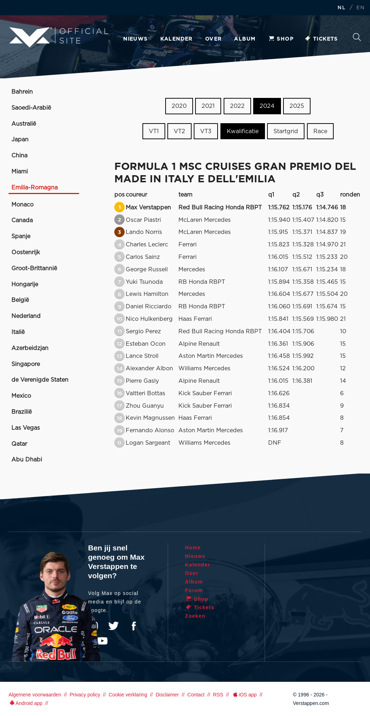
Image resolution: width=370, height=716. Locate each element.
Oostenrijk (25, 252)
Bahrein (22, 92)
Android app (25, 703)
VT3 (206, 131)
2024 (267, 106)
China (19, 155)
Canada (22, 220)
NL (341, 8)
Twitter (113, 626)
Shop (280, 39)
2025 (297, 106)
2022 (237, 106)
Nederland (26, 316)
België (20, 300)
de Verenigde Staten (39, 380)
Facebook (133, 626)
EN (360, 8)
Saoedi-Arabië (31, 108)
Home (193, 547)
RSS (218, 694)
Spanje (20, 236)
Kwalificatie (243, 131)
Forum (194, 590)
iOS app (244, 694)
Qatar (19, 444)
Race (320, 131)
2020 (179, 106)
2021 (208, 106)
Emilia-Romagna (34, 187)
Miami (19, 171)
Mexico (21, 396)
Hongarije (24, 284)
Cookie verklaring (128, 694)
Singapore (25, 364)
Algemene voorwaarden (35, 694)
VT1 (154, 131)
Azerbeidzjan (29, 348)
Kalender (176, 39)
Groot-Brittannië (34, 268)
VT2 (179, 131)
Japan (19, 139)
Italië (18, 332)
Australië (23, 124)
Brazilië (21, 412)
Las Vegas (25, 428)
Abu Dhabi (26, 459)
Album (244, 39)
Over (213, 39)
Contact (195, 694)
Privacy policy (85, 694)
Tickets (321, 39)
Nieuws (135, 39)
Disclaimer (167, 694)
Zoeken (357, 37)
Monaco (22, 205)
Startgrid (285, 131)
